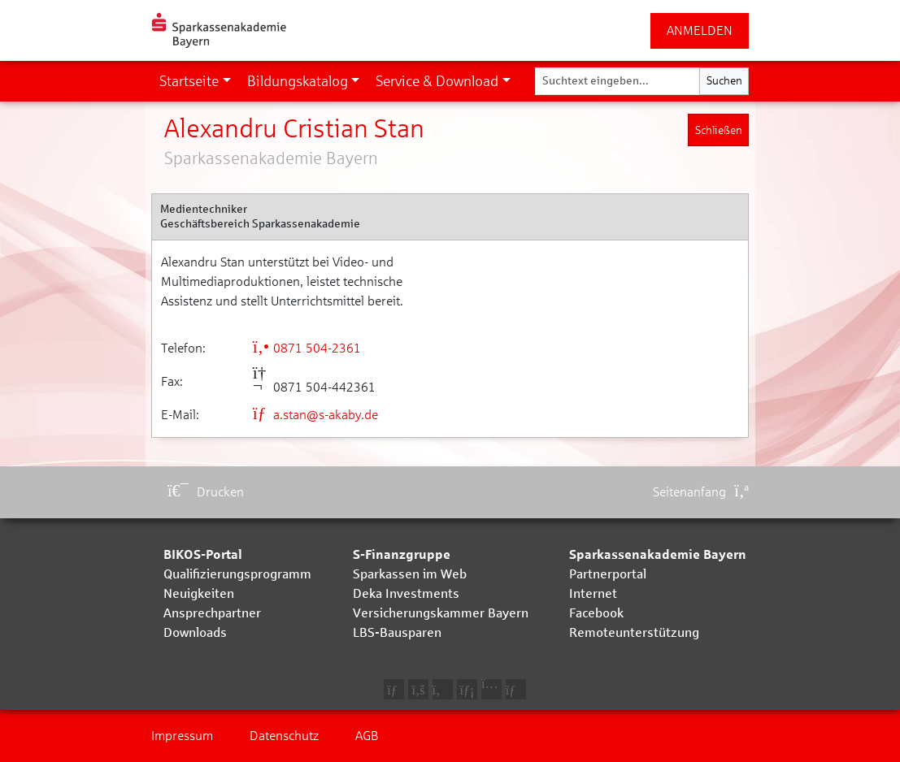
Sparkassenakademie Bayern (657, 554)
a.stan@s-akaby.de (316, 415)
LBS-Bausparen (397, 632)
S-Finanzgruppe (401, 554)
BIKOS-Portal (202, 554)
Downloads (195, 632)
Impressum (182, 736)
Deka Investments (406, 593)
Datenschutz (284, 736)
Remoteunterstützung (634, 632)
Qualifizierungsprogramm (237, 574)
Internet (593, 593)
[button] (195, 81)
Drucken (205, 492)
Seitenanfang (701, 492)
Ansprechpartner (212, 613)
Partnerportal (607, 574)
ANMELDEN (700, 30)
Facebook (596, 613)
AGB (367, 736)
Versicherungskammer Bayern (440, 613)
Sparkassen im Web (410, 574)
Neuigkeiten (198, 593)
